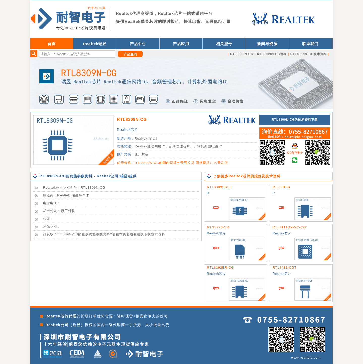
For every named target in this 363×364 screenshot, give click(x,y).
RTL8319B (281, 187)
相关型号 (224, 44)
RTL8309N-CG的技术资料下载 (295, 120)
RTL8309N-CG (132, 119)
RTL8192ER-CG (220, 267)
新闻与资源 (267, 44)
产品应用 (181, 44)
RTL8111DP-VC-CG (289, 227)
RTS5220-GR (218, 227)
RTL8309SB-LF (220, 187)
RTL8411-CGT (285, 267)
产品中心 (138, 44)
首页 (52, 44)
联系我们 (310, 44)
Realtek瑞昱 (94, 44)
